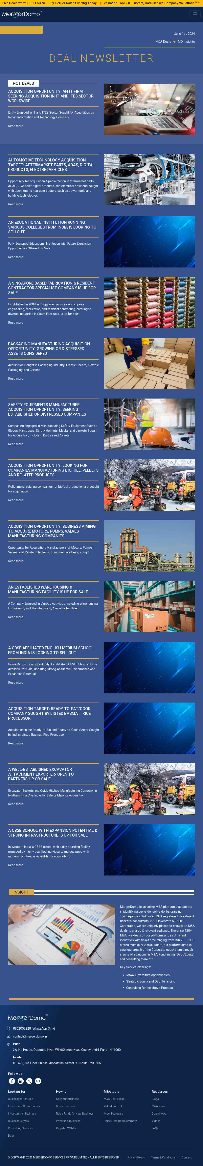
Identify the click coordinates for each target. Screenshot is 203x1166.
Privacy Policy (136, 1157)
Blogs (155, 1098)
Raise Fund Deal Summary (120, 1121)
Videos (156, 1121)
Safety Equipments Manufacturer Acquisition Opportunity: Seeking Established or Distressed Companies (47, 409)
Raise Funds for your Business (75, 1113)
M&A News (159, 1106)
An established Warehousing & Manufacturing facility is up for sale (48, 589)
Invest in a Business (68, 1121)
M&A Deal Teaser (114, 1098)
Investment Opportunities (24, 1106)
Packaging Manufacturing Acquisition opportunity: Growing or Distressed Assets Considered (49, 349)
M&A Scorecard (114, 1113)
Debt (11, 1135)
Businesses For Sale (20, 1098)
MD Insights (186, 41)
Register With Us (66, 1128)
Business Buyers (18, 1121)
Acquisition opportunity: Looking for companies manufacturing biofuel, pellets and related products (53, 470)
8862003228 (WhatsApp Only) (34, 1028)
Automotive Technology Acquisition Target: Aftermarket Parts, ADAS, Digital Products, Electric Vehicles (51, 165)
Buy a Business (65, 1106)
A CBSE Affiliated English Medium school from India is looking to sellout (51, 650)
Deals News (159, 1113)
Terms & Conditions (163, 1157)
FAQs (155, 1128)
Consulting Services (20, 1128)
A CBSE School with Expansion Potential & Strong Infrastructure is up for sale (52, 833)
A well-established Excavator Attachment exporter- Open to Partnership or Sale (41, 774)
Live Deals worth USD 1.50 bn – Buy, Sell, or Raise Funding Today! (64, 3)
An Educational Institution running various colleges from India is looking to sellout (52, 227)
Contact (187, 1157)
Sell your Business (67, 1098)
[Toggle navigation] (195, 14)
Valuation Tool (113, 1106)
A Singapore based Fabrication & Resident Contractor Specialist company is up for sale (52, 288)
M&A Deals (166, 41)
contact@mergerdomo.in (30, 1036)
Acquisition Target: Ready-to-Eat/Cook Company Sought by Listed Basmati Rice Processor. (49, 713)
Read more (15, 126)
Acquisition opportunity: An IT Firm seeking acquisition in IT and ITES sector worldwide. (51, 96)
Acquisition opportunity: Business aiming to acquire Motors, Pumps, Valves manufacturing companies (52, 531)
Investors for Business (22, 1113)
